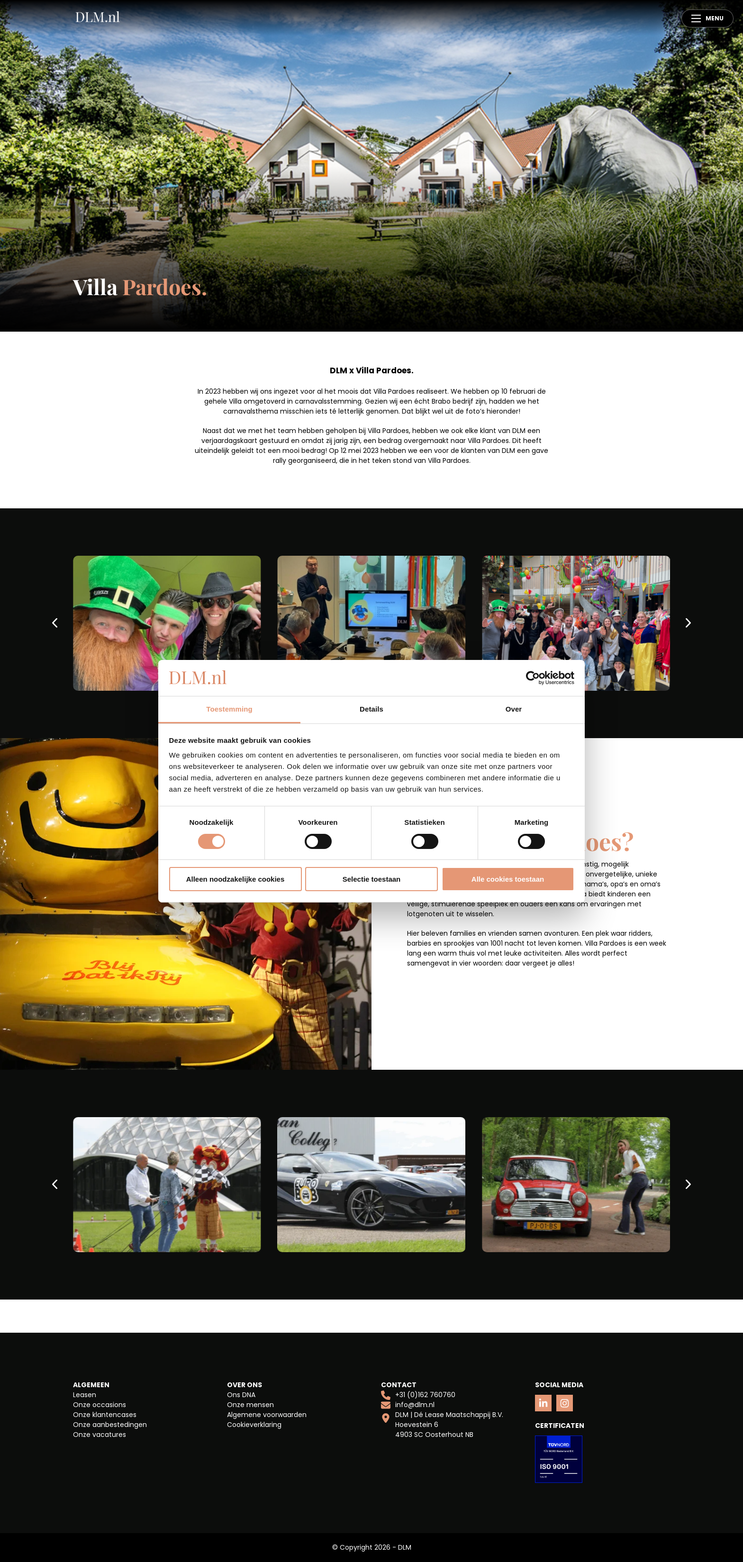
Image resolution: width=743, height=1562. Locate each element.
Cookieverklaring (254, 1424)
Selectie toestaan (372, 879)
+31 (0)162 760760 (418, 1395)
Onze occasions (99, 1404)
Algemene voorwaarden (267, 1414)
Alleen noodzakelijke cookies (235, 879)
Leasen (84, 1394)
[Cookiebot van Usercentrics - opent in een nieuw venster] (532, 678)
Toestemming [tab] (229, 709)
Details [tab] (371, 709)
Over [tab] (514, 709)
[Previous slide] (55, 623)
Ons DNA (241, 1394)
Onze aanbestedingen (110, 1424)
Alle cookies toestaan (507, 879)
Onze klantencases (104, 1414)
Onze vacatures (99, 1434)
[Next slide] (687, 623)
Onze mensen (250, 1404)
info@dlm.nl (408, 1405)
